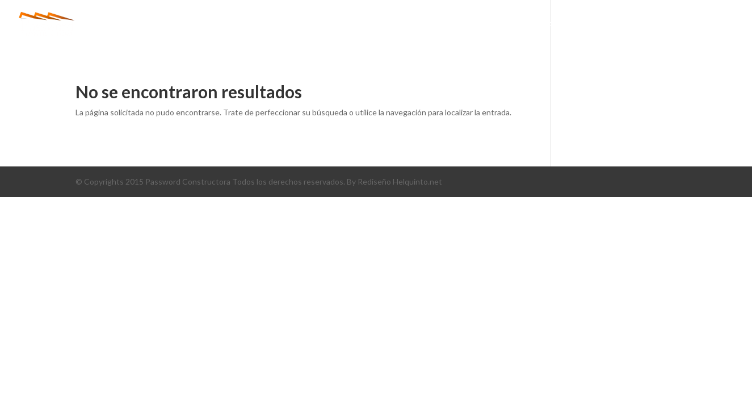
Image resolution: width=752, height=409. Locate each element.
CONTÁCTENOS (679, 25)
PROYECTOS (480, 25)
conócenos (414, 25)
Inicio (359, 25)
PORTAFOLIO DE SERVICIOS (576, 25)
